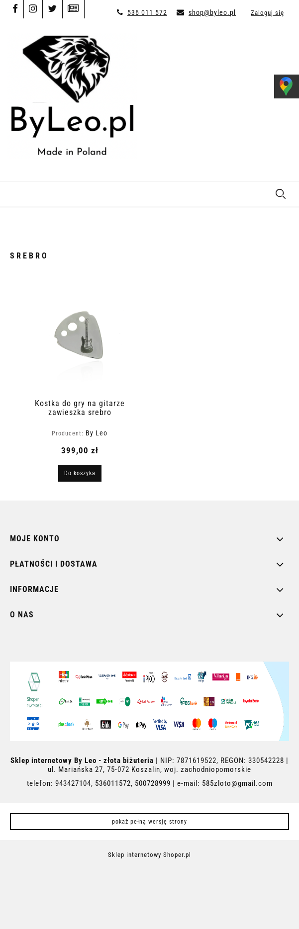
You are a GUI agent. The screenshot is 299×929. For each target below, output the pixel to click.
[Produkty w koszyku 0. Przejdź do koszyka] (281, 46)
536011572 (113, 783)
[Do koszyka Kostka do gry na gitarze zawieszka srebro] (79, 473)
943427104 (73, 783)
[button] (12, 192)
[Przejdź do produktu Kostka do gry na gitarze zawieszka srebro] (80, 337)
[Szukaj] (280, 192)
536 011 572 (147, 12)
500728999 (153, 783)
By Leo (96, 433)
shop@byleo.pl (212, 12)
